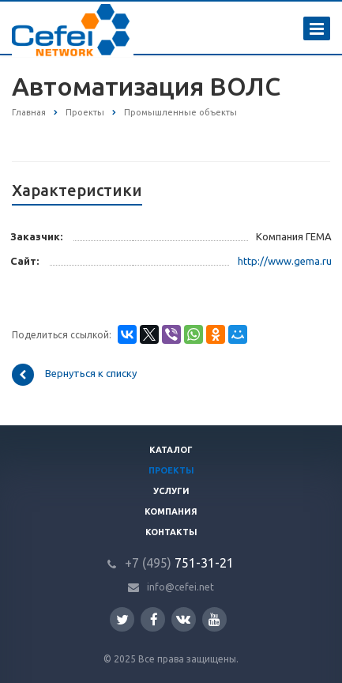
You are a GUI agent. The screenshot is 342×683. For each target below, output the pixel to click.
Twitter (122, 619)
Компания (171, 511)
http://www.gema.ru (285, 260)
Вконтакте (183, 618)
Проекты (171, 470)
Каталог (171, 450)
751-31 (170, 563)
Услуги (171, 491)
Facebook (154, 619)
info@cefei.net (180, 587)
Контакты (171, 532)
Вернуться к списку (74, 375)
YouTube (214, 619)
